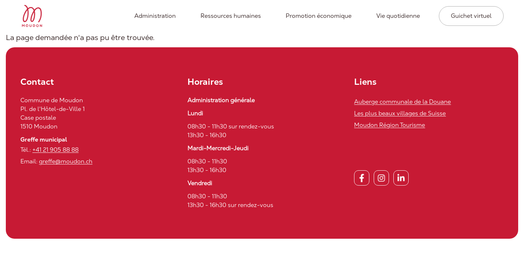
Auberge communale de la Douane (402, 102)
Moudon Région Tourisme (389, 125)
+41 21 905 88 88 (55, 150)
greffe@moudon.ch (65, 161)
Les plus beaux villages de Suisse (400, 113)
